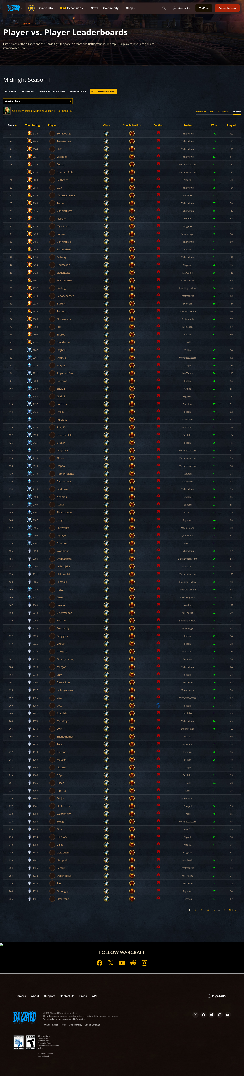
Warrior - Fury (12, 101)
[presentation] (14, 8)
